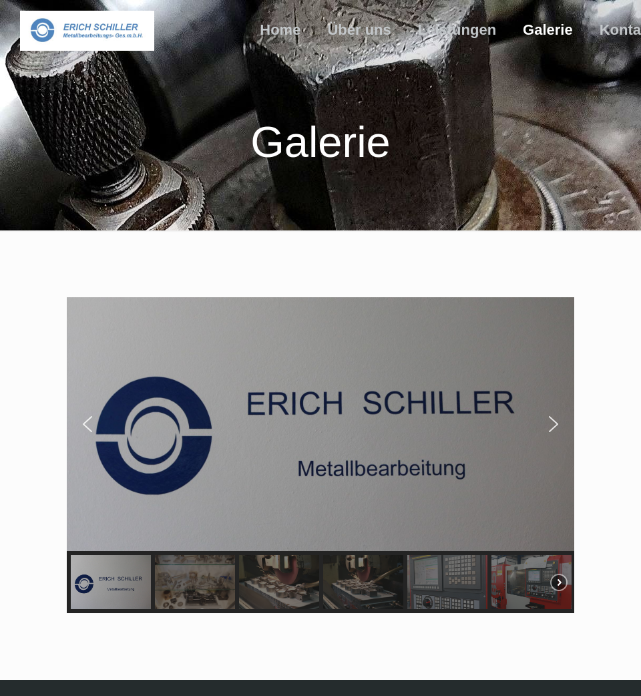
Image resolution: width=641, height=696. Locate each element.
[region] (320, 455)
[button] (87, 424)
